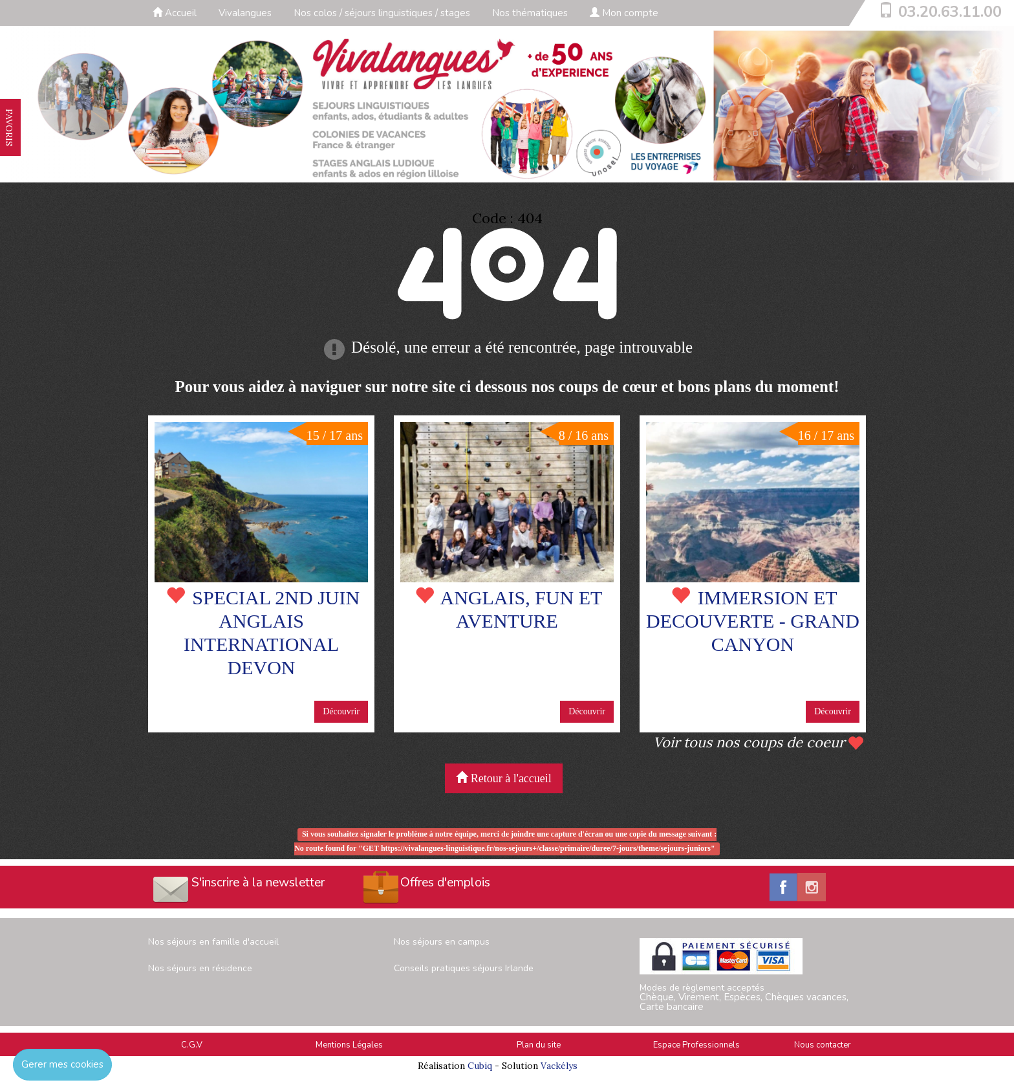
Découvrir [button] (341, 711)
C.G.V (191, 1045)
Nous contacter (822, 1045)
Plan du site (539, 1045)
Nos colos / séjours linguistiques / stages (382, 12)
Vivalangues (245, 12)
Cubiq (480, 1065)
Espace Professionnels (696, 1045)
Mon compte (624, 12)
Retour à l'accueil (504, 778)
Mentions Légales (349, 1045)
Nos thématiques (530, 12)
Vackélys (559, 1065)
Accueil (175, 12)
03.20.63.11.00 (950, 11)
